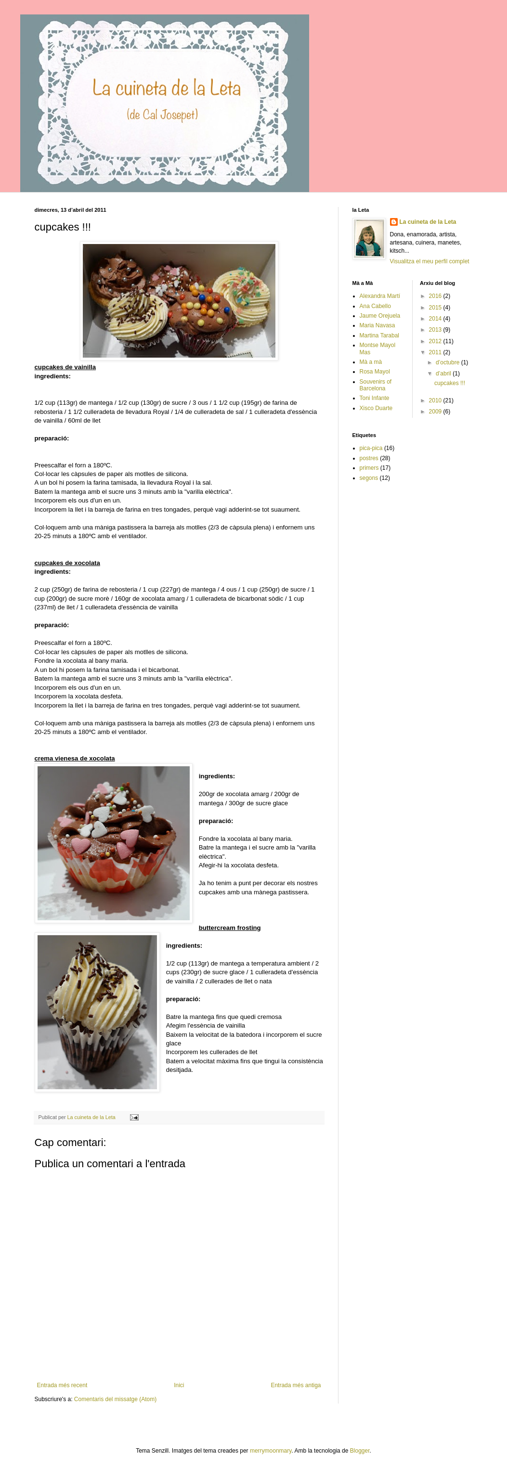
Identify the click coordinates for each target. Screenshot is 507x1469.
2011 (436, 352)
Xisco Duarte (376, 408)
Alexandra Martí (380, 296)
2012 (436, 341)
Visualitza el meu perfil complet (429, 261)
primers (369, 467)
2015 (436, 307)
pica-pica (371, 448)
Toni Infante (375, 398)
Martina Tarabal (380, 335)
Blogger (360, 1450)
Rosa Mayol (375, 371)
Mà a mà (371, 362)
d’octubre (448, 362)
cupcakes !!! (449, 383)
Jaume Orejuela (380, 315)
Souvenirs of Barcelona (376, 385)
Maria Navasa (377, 325)
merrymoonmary (270, 1450)
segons (369, 478)
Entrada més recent (62, 1385)
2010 (436, 400)
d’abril (444, 373)
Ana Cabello (375, 306)
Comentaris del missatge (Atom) (115, 1399)
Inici (179, 1385)
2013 (436, 329)
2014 (436, 318)
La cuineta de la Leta (428, 222)
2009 (436, 411)
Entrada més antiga (296, 1385)
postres (369, 458)
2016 (436, 296)
